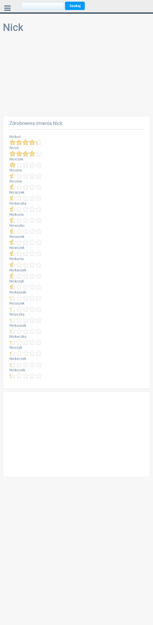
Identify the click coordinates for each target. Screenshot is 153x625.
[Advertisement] (76, 76)
